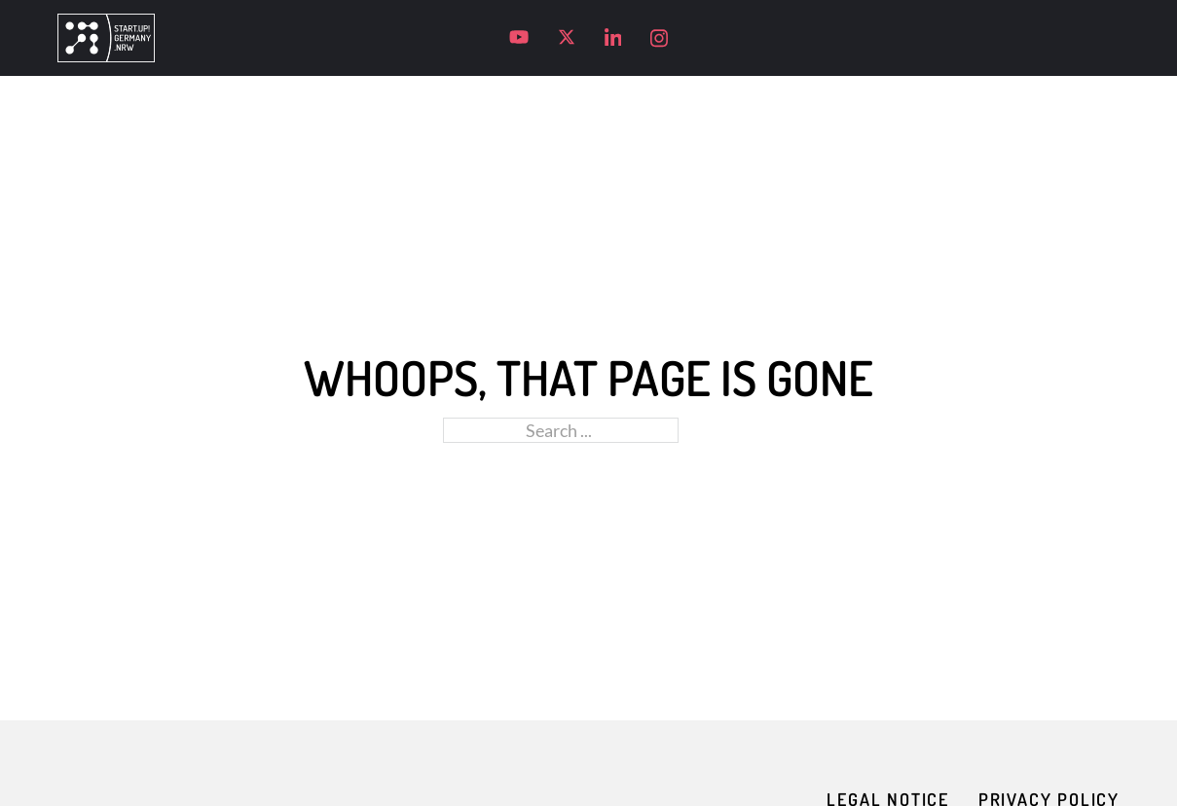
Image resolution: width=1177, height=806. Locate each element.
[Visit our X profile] (566, 37)
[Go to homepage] (106, 38)
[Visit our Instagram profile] (659, 38)
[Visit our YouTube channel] (519, 37)
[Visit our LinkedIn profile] (613, 38)
